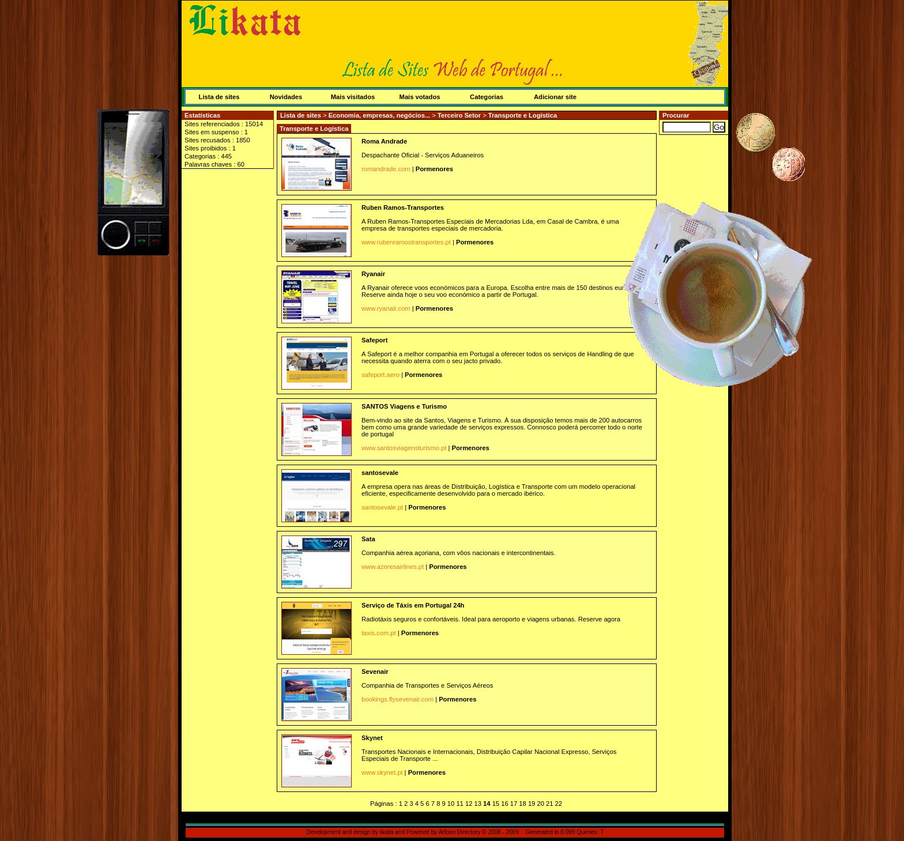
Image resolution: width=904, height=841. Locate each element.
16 (504, 803)
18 (522, 803)
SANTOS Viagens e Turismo (404, 406)
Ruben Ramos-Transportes (402, 207)
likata (387, 832)
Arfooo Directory (459, 832)
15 (495, 803)
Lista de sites (219, 96)
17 (513, 803)
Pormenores (434, 168)
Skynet (372, 737)
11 (459, 803)
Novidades (286, 96)
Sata (368, 538)
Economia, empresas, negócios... (380, 115)
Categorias (486, 96)
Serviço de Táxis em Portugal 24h (412, 605)
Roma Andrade (384, 141)
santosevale (379, 472)
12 (468, 803)
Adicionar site (555, 96)
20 (540, 803)
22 (558, 803)
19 (531, 803)
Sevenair (375, 671)
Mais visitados (353, 96)
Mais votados (420, 96)
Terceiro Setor (460, 115)
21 (549, 803)
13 (477, 803)
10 (450, 803)
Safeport (374, 340)
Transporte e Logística (522, 115)
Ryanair (373, 273)
